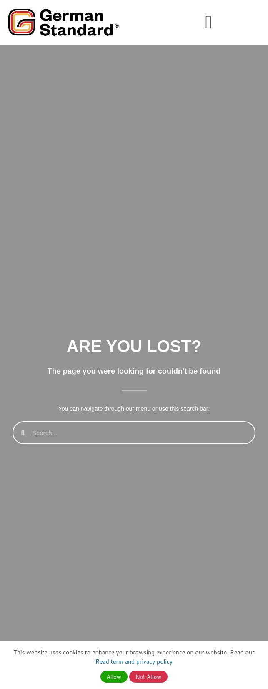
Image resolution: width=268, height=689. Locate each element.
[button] (208, 22)
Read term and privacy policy (134, 661)
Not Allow (148, 677)
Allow (114, 677)
